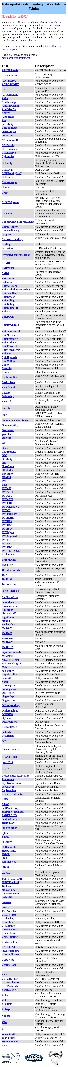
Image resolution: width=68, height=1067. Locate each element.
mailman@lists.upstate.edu (16, 57)
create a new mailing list (24, 40)
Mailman (56, 22)
